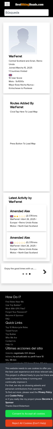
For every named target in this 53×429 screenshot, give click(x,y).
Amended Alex (20, 211)
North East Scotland (28, 226)
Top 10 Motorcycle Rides (17, 341)
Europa (13, 222)
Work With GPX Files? (15, 322)
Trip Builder (11, 348)
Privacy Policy (45, 392)
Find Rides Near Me (15, 315)
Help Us (9, 358)
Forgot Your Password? (16, 326)
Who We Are (11, 351)
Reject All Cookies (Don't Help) (29, 423)
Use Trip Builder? (13, 319)
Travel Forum (12, 344)
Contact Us (11, 355)
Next (43, 278)
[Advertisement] (26, 127)
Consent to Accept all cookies (28, 413)
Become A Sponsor (14, 329)
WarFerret (15, 219)
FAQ (7, 333)
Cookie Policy (16, 395)
